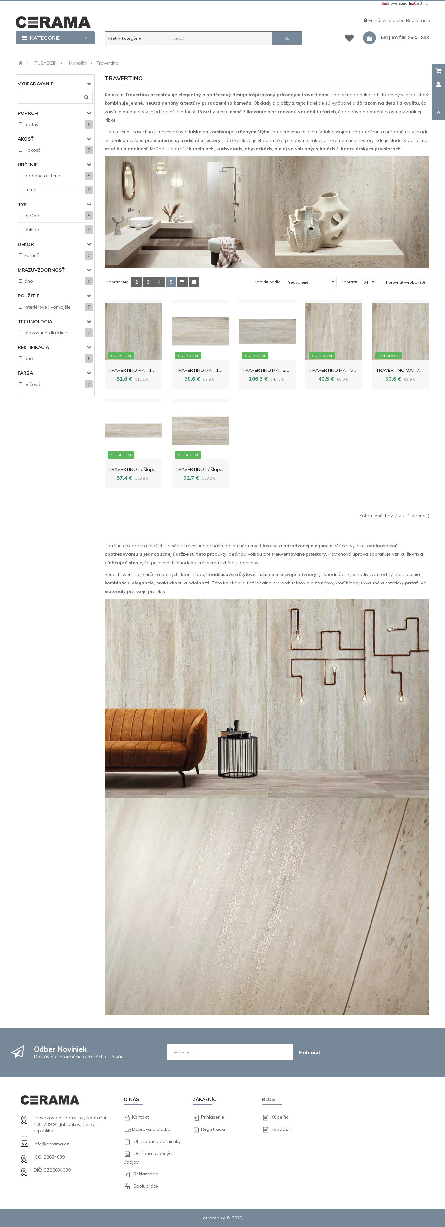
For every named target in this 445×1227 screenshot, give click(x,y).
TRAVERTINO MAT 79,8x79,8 (406, 370)
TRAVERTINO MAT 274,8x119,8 (275, 370)
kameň (32, 255)
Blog (268, 1099)
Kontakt (140, 1117)
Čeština (418, 3)
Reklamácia (145, 1174)
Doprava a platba (151, 1129)
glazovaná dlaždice (46, 333)
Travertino (107, 63)
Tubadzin (281, 1129)
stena (31, 190)
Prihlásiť (309, 1052)
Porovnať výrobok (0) (405, 282)
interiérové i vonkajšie (48, 307)
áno (29, 281)
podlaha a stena (42, 176)
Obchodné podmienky (157, 1141)
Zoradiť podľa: (268, 282)
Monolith (78, 63)
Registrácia (418, 20)
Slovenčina (395, 3)
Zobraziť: (349, 282)
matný (31, 124)
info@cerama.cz (51, 1144)
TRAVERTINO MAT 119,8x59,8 (207, 370)
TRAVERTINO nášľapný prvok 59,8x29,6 (217, 469)
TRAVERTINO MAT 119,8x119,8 (141, 370)
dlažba (32, 216)
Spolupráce (145, 1186)
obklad (32, 230)
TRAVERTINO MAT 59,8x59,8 (339, 370)
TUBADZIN (45, 63)
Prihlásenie (380, 20)
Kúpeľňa (280, 1117)
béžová (32, 384)
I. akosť (32, 150)
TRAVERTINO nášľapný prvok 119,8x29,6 (151, 469)
